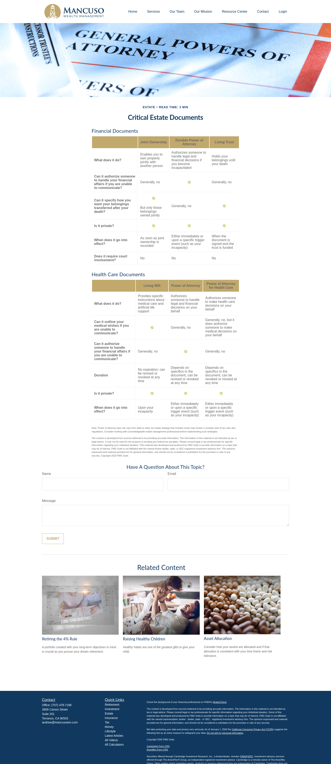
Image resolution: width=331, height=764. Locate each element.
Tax (107, 722)
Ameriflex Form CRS (157, 749)
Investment (112, 709)
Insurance (111, 718)
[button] (133, 11)
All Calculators (114, 744)
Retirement (112, 704)
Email (172, 474)
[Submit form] (53, 538)
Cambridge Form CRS (158, 746)
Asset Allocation (218, 638)
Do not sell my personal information (225, 733)
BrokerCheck (220, 702)
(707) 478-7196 (61, 705)
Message (49, 501)
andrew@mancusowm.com (60, 722)
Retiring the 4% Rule (59, 639)
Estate (109, 713)
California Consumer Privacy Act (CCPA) (253, 729)
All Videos (111, 740)
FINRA (243, 756)
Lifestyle (110, 731)
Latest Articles (114, 735)
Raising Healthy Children (144, 639)
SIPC (250, 756)
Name (46, 474)
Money (109, 726)
